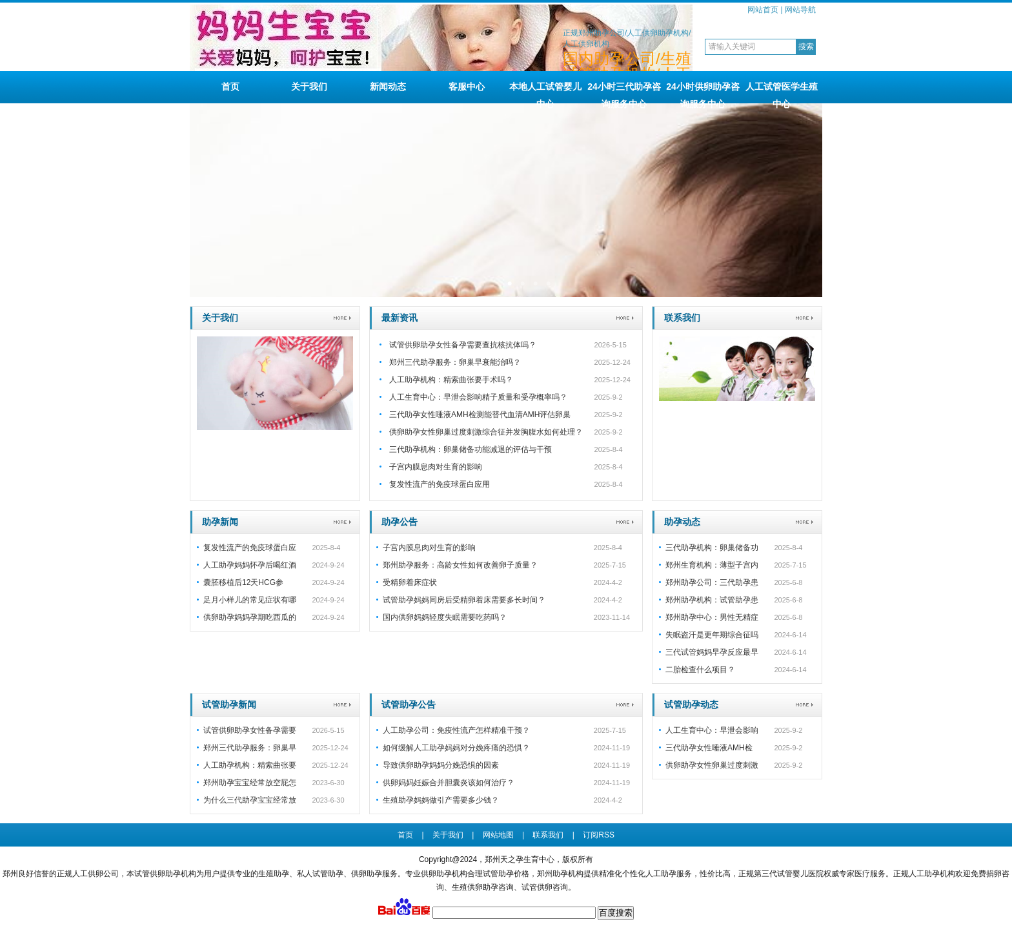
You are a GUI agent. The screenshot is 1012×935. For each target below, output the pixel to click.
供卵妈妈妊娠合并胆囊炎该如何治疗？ (448, 782)
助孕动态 (682, 522)
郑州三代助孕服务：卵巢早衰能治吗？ (455, 362)
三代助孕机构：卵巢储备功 (711, 547)
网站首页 (762, 9)
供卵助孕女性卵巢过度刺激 (711, 765)
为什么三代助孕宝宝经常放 (249, 800)
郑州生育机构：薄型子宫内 (711, 565)
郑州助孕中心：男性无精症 (711, 617)
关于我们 (309, 86)
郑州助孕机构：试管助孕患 (711, 599)
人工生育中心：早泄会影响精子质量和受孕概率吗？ (478, 397)
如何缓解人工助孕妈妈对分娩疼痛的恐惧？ (456, 747)
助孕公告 (399, 522)
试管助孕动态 (691, 704)
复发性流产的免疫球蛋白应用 (439, 484)
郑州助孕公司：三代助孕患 (711, 582)
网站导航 (800, 9)
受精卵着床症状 (410, 582)
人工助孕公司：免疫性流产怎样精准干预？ (456, 730)
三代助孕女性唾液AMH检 (709, 747)
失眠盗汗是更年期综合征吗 (711, 634)
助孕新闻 (220, 522)
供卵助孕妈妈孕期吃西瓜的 (249, 617)
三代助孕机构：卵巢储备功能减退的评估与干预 (470, 449)
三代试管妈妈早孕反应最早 (711, 652)
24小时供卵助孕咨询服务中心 (703, 92)
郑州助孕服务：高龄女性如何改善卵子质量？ (460, 565)
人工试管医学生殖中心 (781, 92)
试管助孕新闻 (229, 704)
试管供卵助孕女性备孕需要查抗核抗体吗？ (462, 344)
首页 (230, 86)
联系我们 (682, 318)
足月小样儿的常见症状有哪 (249, 599)
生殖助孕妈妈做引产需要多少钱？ (441, 800)
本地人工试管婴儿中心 (545, 92)
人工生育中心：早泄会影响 (711, 730)
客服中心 (467, 86)
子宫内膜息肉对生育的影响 (435, 466)
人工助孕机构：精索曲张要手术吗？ (451, 379)
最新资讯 (399, 318)
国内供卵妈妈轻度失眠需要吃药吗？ (445, 617)
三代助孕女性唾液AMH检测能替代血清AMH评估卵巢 (480, 414)
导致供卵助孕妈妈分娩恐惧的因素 (441, 765)
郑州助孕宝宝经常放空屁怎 (249, 782)
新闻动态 (388, 86)
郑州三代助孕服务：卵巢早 (249, 747)
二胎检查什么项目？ (700, 669)
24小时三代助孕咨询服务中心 (624, 92)
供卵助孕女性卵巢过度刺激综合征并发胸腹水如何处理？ (486, 432)
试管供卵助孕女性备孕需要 (249, 730)
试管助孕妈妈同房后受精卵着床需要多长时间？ (464, 599)
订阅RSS (598, 834)
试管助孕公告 (408, 704)
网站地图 (498, 834)
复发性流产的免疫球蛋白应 (249, 547)
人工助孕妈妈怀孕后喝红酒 (249, 565)
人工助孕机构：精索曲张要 (249, 765)
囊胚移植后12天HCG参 (243, 582)
